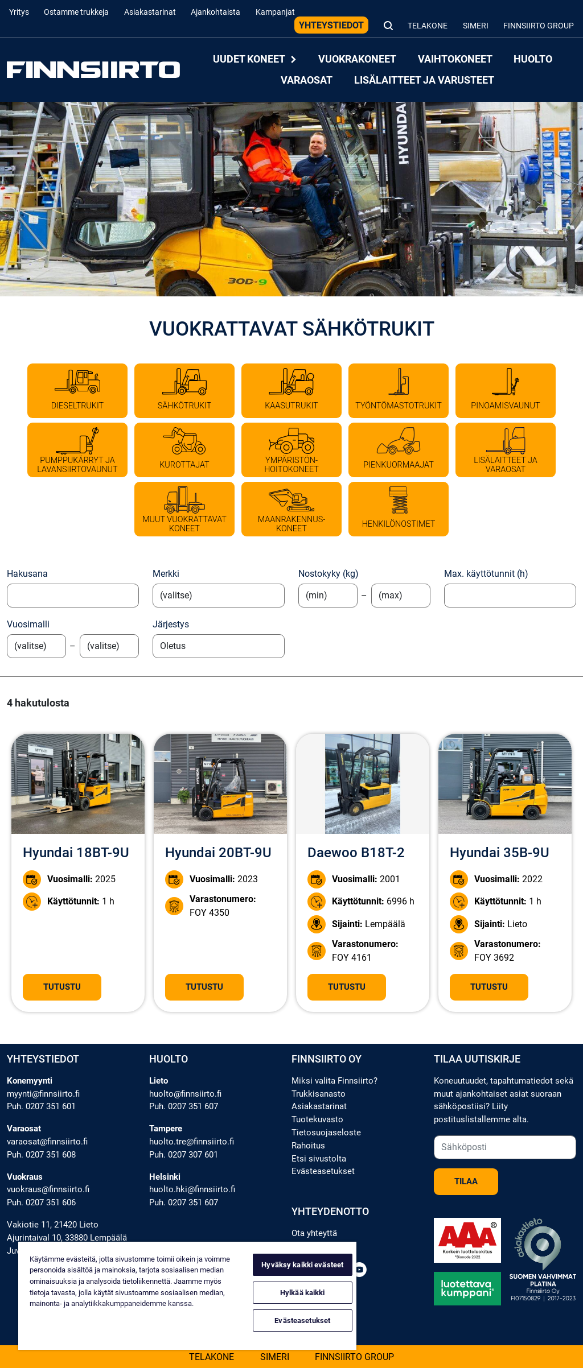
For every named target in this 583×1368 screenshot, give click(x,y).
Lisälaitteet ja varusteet (424, 80)
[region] (187, 1296)
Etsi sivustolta (319, 1159)
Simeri (475, 26)
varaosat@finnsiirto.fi (47, 1141)
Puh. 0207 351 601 (41, 1106)
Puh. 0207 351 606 (41, 1202)
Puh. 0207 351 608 (41, 1155)
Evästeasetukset (323, 1171)
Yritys (19, 12)
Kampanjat (275, 12)
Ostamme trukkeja (76, 12)
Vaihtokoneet (455, 59)
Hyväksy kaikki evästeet (302, 1264)
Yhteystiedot (331, 25)
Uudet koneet (255, 59)
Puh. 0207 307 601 (183, 1155)
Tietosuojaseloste (326, 1132)
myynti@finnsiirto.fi (43, 1094)
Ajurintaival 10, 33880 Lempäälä (67, 1238)
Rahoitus (308, 1145)
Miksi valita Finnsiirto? (334, 1081)
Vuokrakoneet (357, 59)
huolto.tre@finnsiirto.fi (191, 1141)
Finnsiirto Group (538, 26)
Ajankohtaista (215, 12)
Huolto (533, 59)
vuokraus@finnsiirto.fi (48, 1189)
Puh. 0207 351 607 (183, 1106)
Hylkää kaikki (302, 1292)
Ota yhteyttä (314, 1233)
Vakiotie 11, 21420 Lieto (52, 1225)
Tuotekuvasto (317, 1119)
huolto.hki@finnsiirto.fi (192, 1189)
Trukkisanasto (319, 1094)
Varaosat (306, 80)
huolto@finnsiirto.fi (185, 1094)
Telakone (427, 26)
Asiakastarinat (150, 12)
